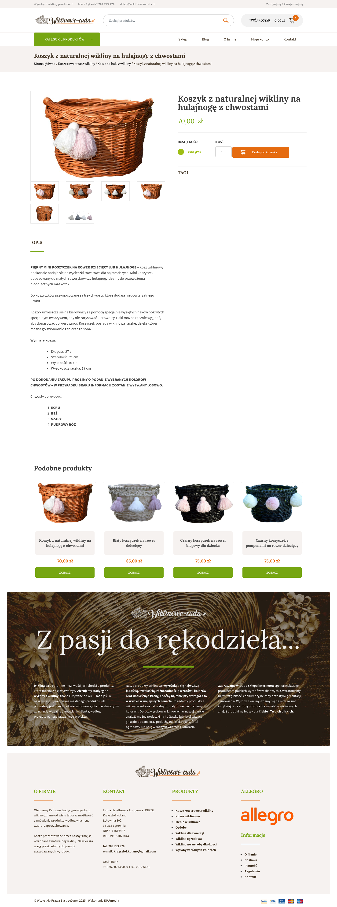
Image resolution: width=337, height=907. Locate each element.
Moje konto (260, 39)
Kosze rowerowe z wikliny (76, 63)
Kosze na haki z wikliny (114, 63)
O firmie (230, 39)
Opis (37, 242)
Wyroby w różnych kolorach (196, 850)
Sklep (182, 39)
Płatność (251, 865)
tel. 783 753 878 (114, 846)
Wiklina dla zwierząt (190, 833)
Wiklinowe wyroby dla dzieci (196, 844)
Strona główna (44, 63)
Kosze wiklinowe (188, 816)
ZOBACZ (65, 572)
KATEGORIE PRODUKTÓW (69, 39)
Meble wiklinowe (188, 822)
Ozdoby (181, 827)
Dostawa (251, 860)
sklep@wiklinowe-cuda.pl (137, 4)
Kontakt (290, 39)
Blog (205, 39)
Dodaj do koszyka (258, 153)
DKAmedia (111, 900)
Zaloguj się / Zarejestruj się (284, 4)
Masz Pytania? (96, 4)
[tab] (37, 242)
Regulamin (252, 871)
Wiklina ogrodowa (189, 839)
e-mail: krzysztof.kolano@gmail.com (129, 851)
